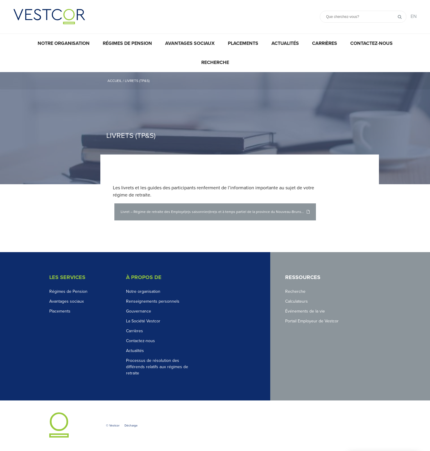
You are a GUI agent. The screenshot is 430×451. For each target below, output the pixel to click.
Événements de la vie (305, 311)
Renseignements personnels (152, 301)
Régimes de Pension (68, 291)
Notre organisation (64, 43)
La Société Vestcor (143, 321)
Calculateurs (296, 301)
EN (414, 16)
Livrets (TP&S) (137, 81)
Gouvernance (138, 311)
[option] (215, 128)
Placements (243, 43)
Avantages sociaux (190, 43)
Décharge (131, 425)
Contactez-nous (371, 43)
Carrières (324, 43)
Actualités (285, 43)
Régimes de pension (127, 43)
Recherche (215, 62)
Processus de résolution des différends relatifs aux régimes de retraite (157, 367)
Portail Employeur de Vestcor (312, 321)
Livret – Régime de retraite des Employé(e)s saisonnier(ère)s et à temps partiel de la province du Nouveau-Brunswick (214, 212)
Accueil (115, 81)
